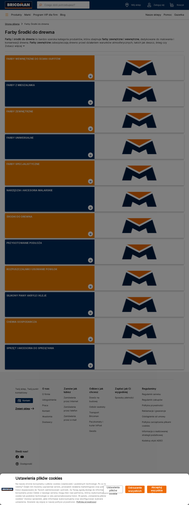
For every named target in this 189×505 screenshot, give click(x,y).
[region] (94, 489)
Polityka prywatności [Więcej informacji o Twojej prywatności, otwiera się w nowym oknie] (86, 502)
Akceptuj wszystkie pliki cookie (157, 489)
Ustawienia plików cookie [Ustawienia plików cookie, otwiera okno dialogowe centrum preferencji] (113, 489)
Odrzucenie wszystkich (135, 489)
